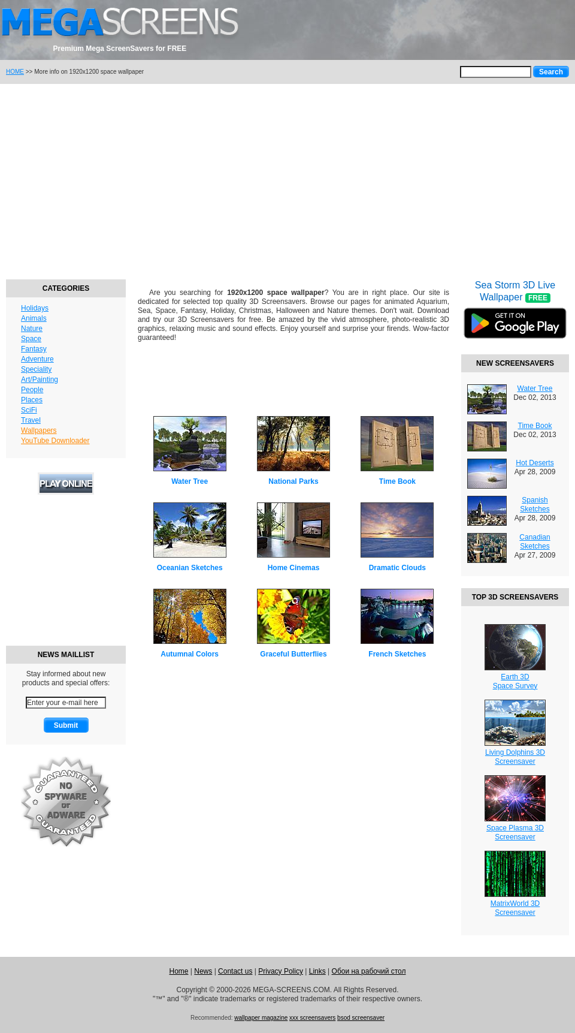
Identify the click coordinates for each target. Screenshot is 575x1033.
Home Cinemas (294, 568)
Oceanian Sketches (190, 568)
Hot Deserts (534, 463)
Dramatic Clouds (397, 568)
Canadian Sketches (534, 541)
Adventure (37, 359)
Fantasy (34, 349)
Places (32, 400)
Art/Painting (39, 379)
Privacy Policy (280, 971)
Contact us (235, 971)
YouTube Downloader (55, 440)
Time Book (397, 481)
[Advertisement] (287, 180)
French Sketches (397, 654)
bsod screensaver (361, 1017)
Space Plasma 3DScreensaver (515, 832)
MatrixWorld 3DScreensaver (515, 908)
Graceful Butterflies (293, 654)
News (203, 971)
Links (317, 971)
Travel (31, 420)
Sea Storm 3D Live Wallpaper (515, 317)
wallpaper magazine (261, 1017)
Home (178, 971)
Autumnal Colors (190, 654)
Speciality (36, 369)
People (32, 390)
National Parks (293, 481)
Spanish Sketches (534, 504)
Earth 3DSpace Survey (515, 681)
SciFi (29, 410)
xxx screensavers (312, 1017)
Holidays (35, 308)
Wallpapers (39, 430)
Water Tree (189, 481)
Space (31, 339)
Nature (32, 328)
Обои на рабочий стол (369, 971)
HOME (15, 71)
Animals (34, 318)
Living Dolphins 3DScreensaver (515, 757)
